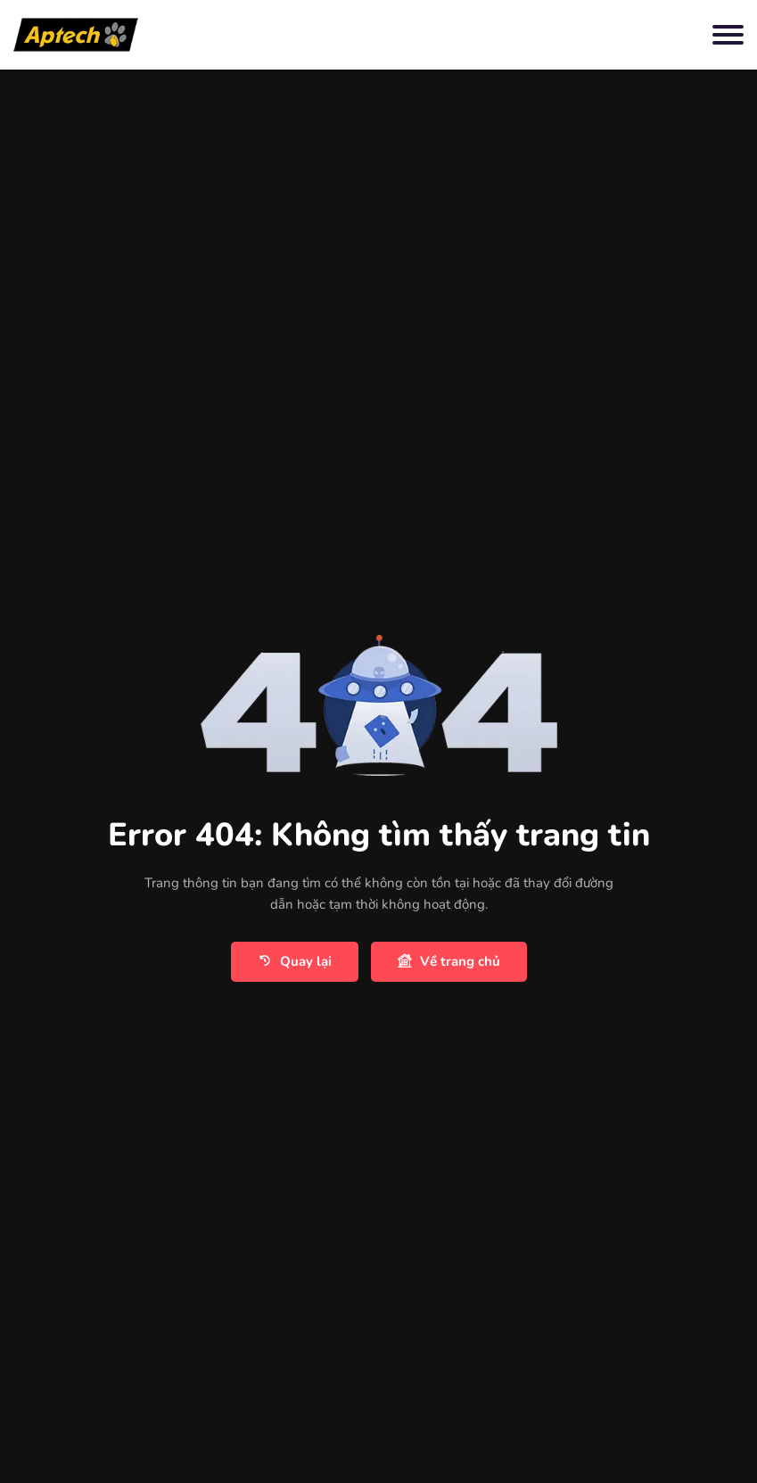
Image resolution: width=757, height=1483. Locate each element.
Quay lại (295, 962)
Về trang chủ (449, 962)
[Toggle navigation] (728, 35)
